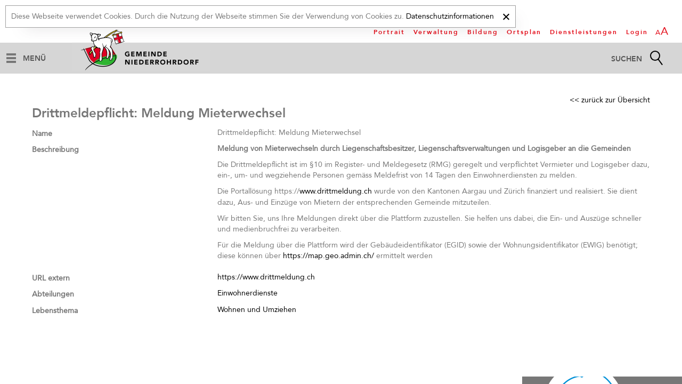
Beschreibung (55, 150)
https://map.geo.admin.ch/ (328, 256)
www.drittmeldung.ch (335, 191)
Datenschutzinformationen (450, 16)
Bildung (482, 32)
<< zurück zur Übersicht (610, 100)
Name (42, 134)
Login (637, 32)
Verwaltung (436, 32)
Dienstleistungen (584, 32)
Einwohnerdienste (247, 293)
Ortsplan (524, 32)
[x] (506, 15)
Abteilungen (53, 294)
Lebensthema (55, 311)
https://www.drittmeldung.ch (266, 277)
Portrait (389, 32)
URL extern (51, 278)
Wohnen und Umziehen (256, 310)
